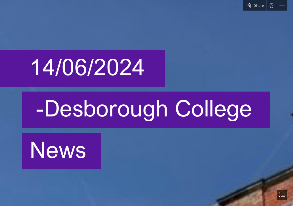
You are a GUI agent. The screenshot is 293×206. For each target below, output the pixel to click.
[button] (254, 5)
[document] (146, 103)
